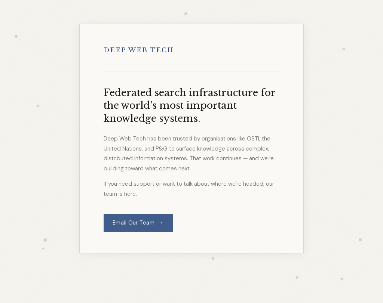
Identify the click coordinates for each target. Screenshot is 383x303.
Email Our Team (138, 222)
